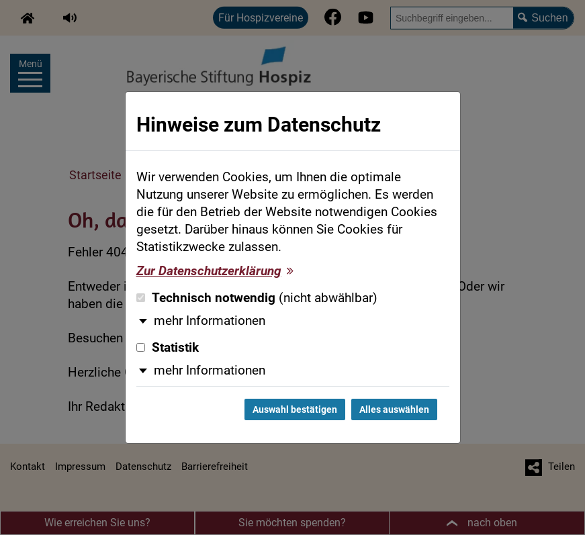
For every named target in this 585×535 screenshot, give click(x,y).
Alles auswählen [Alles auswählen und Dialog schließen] (394, 409)
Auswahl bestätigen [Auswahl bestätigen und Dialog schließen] (295, 409)
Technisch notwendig (256, 298)
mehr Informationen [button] (209, 320)
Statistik (167, 347)
